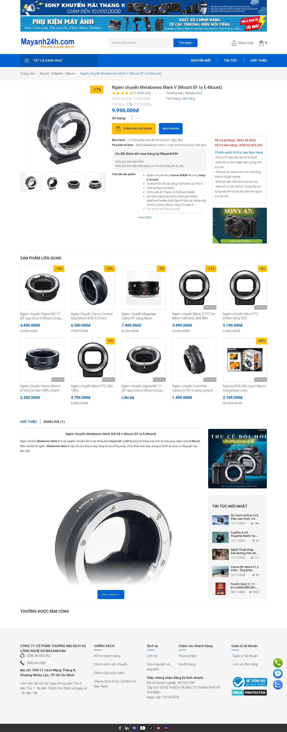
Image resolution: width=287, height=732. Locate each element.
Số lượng (118, 118)
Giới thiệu (258, 60)
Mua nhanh (170, 128)
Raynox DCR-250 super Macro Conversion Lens (244, 388)
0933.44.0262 (36, 663)
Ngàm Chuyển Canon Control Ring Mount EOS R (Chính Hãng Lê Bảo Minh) (92, 316)
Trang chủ (27, 73)
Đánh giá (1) (54, 422)
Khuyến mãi (201, 60)
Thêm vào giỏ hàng (133, 128)
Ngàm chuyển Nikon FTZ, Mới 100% (92, 388)
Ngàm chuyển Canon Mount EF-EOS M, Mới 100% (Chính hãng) (40, 388)
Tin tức (230, 60)
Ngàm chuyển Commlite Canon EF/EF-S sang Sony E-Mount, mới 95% (192, 388)
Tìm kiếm (185, 43)
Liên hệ (152, 656)
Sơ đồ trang (186, 664)
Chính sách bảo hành (109, 673)
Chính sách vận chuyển (110, 664)
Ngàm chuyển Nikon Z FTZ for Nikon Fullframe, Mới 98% (193, 316)
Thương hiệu (187, 656)
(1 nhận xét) (142, 93)
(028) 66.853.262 (38, 656)
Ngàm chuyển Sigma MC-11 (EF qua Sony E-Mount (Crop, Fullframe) (142, 388)
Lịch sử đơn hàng (245, 664)
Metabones (193, 93)
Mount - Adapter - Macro (57, 73)
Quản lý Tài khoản (245, 656)
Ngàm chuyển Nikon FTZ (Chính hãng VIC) (240, 316)
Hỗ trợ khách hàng (107, 656)
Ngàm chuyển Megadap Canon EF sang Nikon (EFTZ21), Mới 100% (139, 316)
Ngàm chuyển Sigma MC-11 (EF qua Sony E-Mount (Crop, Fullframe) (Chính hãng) (41, 316)
